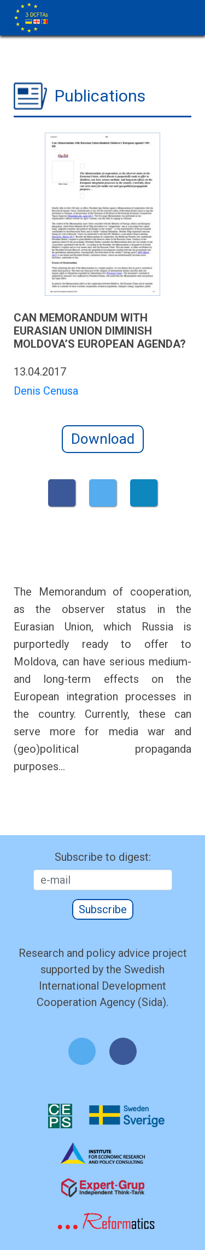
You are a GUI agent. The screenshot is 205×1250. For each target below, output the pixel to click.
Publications (100, 95)
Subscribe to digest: (103, 857)
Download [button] (102, 439)
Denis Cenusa (46, 390)
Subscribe (103, 909)
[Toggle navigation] (187, 7)
